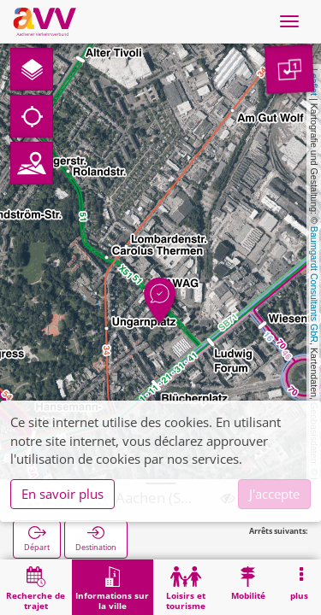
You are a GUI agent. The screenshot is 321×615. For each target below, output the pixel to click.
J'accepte (274, 493)
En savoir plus (62, 493)
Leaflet (314, 82)
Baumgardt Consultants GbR (314, 284)
